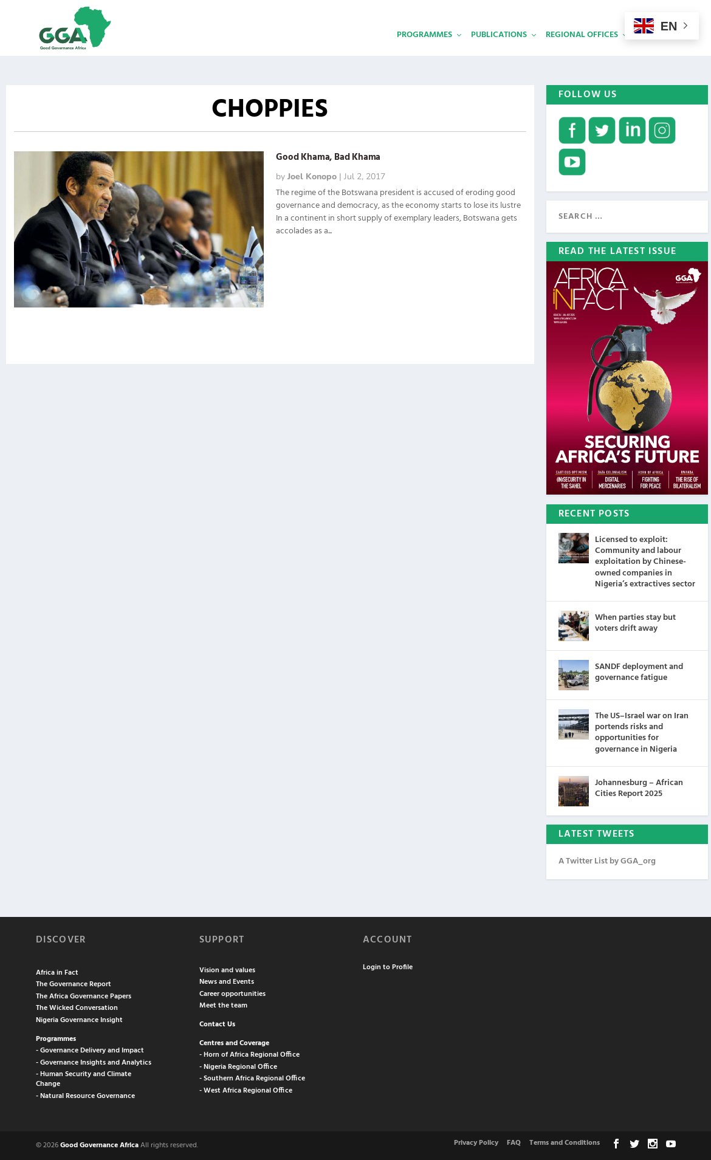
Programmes (424, 52)
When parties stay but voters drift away (635, 623)
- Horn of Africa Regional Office (249, 1055)
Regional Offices (582, 52)
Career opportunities (232, 994)
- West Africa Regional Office (245, 1091)
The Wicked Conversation (77, 1008)
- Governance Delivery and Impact (90, 1051)
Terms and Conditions (564, 1143)
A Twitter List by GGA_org (607, 861)
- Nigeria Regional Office (238, 1066)
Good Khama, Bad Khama (328, 157)
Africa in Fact (57, 972)
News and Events (226, 982)
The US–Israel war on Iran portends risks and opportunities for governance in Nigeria (642, 733)
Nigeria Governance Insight (79, 1020)
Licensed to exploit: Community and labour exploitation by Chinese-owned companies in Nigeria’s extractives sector (645, 562)
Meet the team (223, 1006)
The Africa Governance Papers (83, 996)
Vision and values (227, 970)
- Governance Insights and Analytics (93, 1062)
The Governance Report (73, 984)
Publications (499, 52)
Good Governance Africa (99, 1145)
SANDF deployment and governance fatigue (639, 672)
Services (654, 52)
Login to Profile (388, 967)
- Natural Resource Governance (85, 1096)
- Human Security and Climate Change (83, 1079)
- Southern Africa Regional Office (252, 1078)
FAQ (514, 1143)
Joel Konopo (312, 176)
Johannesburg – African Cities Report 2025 (639, 787)
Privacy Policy (476, 1143)
